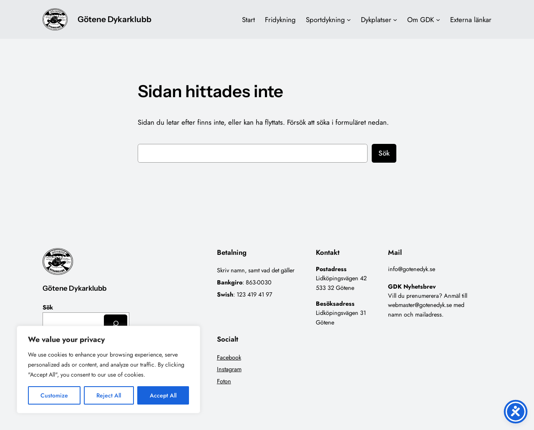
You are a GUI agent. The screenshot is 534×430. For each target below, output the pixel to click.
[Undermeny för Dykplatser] (395, 20)
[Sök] (115, 323)
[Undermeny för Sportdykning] (349, 20)
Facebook (229, 357)
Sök (384, 153)
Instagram (229, 369)
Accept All (163, 395)
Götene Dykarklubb (114, 19)
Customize (54, 395)
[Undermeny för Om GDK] (438, 20)
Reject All (108, 395)
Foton (224, 381)
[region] (108, 369)
